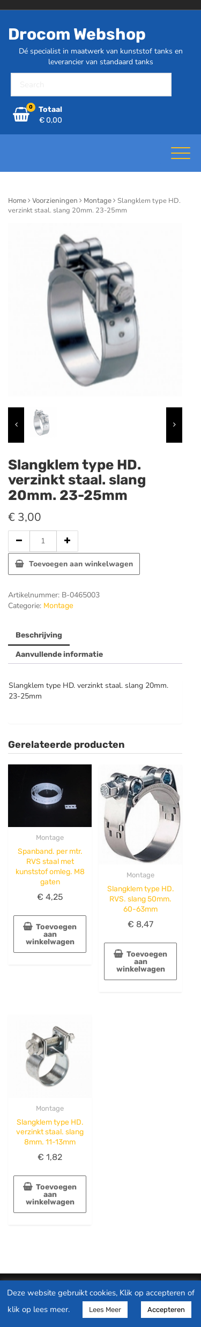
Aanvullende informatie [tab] (59, 654)
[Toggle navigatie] (180, 153)
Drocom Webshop (77, 34)
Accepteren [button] (166, 1310)
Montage (97, 200)
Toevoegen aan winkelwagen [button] (51, 934)
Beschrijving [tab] (39, 635)
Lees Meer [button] (105, 1310)
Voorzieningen (55, 200)
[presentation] (16, 425)
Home (17, 200)
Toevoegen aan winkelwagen (81, 564)
